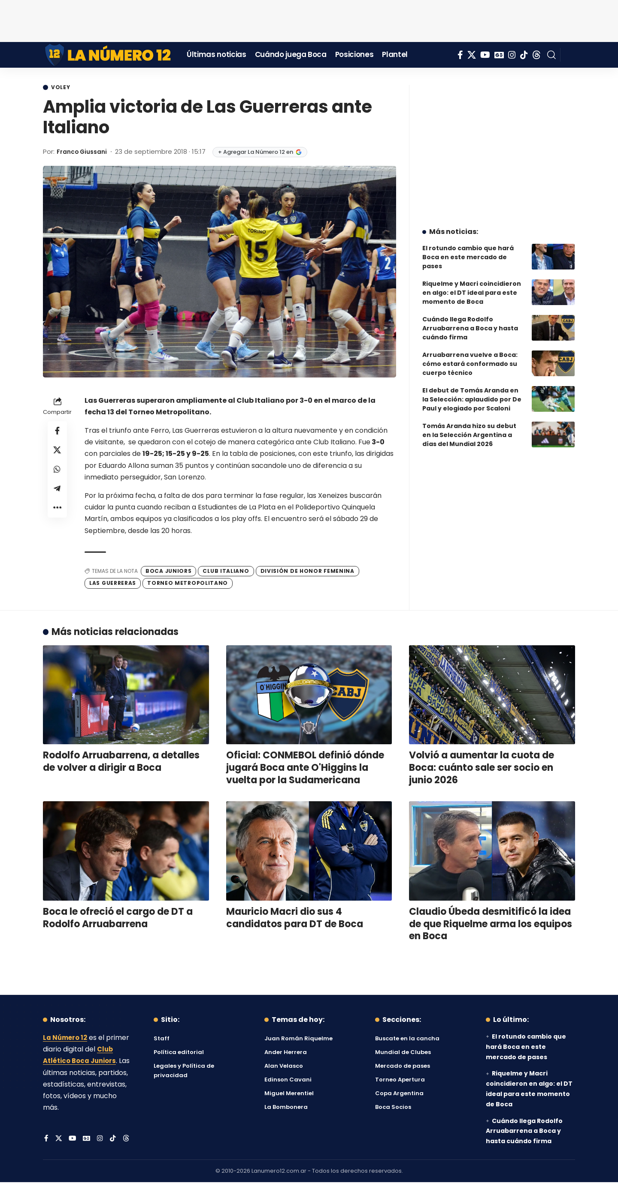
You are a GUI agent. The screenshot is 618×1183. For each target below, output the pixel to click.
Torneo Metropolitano (187, 583)
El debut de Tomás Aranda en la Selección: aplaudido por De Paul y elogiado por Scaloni (471, 393)
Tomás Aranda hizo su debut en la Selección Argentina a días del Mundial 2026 (469, 428)
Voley (62, 88)
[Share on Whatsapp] (57, 473)
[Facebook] (460, 55)
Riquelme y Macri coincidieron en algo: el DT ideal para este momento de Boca (471, 286)
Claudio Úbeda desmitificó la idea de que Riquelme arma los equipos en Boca (490, 924)
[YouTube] (485, 55)
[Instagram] (512, 55)
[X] (471, 55)
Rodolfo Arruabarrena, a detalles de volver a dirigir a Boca (121, 762)
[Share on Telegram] (57, 494)
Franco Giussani (84, 152)
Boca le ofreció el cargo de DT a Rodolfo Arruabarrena (118, 918)
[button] (551, 55)
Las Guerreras (112, 583)
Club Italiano (226, 571)
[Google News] (499, 55)
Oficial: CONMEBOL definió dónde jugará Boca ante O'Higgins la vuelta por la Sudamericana (305, 768)
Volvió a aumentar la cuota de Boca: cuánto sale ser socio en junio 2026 (481, 768)
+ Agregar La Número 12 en (265, 153)
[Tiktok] (524, 55)
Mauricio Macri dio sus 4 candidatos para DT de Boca (294, 918)
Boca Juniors (168, 571)
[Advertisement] (309, 19)
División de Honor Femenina (307, 571)
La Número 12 (66, 1038)
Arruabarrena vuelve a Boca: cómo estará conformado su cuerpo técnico (470, 357)
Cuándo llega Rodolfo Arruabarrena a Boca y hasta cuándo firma (470, 321)
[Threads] (536, 55)
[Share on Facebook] (57, 432)
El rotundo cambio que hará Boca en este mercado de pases (468, 250)
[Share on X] (57, 453)
